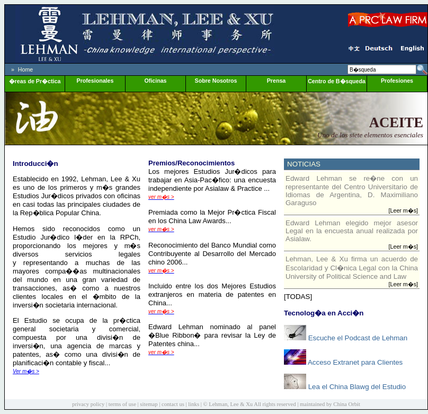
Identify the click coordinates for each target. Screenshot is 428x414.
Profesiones (397, 80)
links (193, 404)
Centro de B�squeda (336, 81)
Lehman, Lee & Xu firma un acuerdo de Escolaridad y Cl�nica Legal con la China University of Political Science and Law (352, 267)
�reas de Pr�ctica (35, 81)
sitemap (148, 404)
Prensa (276, 80)
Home (25, 69)
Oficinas (155, 80)
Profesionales (95, 80)
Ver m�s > (26, 371)
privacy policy (88, 404)
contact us (173, 404)
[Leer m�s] (403, 210)
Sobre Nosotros (216, 80)
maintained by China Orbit (330, 404)
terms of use (122, 404)
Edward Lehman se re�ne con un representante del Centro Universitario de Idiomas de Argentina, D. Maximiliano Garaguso (352, 190)
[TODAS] (298, 297)
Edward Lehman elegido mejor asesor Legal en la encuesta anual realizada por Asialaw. (352, 231)
